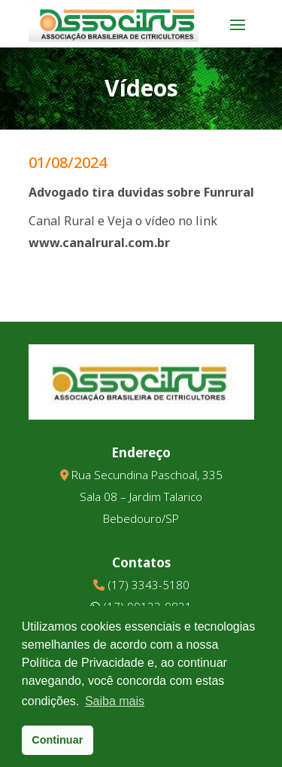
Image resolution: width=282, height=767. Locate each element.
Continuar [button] (57, 740)
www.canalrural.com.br (99, 242)
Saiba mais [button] (114, 701)
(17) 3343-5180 (149, 584)
